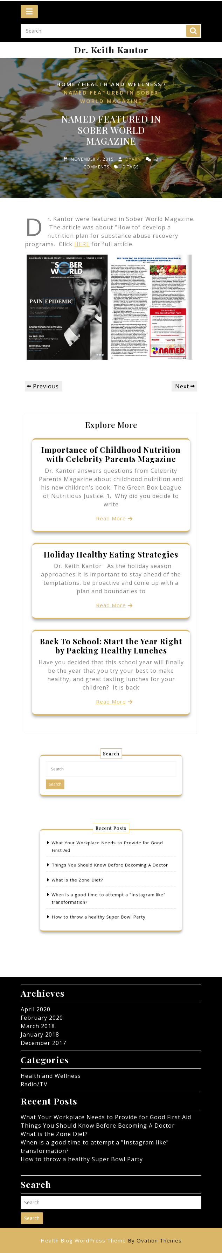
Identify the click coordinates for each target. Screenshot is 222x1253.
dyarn (133, 159)
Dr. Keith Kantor (111, 49)
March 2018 (38, 1026)
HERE (82, 244)
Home (66, 84)
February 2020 (42, 1018)
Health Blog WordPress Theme (111, 1240)
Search (193, 28)
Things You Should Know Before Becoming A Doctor (110, 868)
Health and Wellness (122, 84)
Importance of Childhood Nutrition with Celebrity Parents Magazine (111, 454)
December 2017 (43, 1043)
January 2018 (40, 1034)
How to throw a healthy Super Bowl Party (101, 909)
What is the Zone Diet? (84, 880)
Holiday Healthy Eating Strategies (111, 554)
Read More (111, 518)
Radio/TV (34, 1084)
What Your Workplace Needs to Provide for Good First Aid (106, 1117)
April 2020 (35, 1009)
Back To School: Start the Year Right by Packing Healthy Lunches (111, 646)
